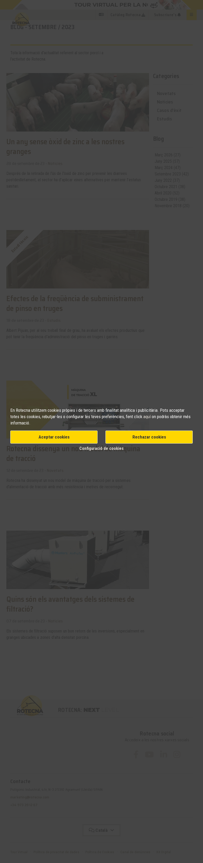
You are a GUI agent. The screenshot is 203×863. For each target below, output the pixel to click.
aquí (147, 416)
